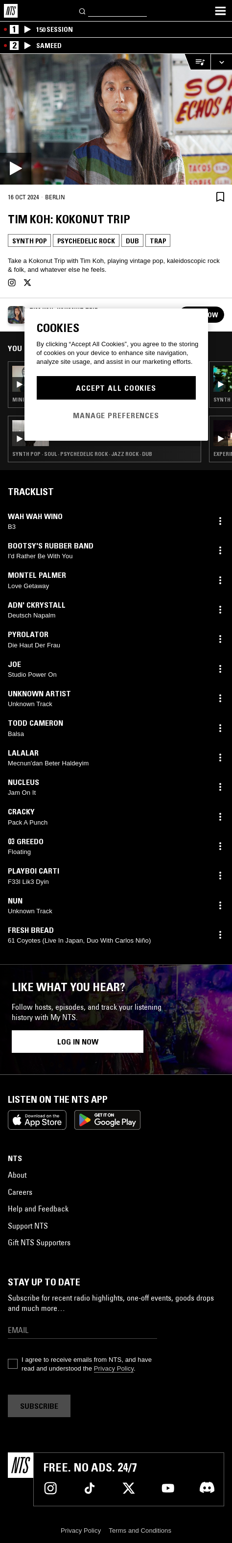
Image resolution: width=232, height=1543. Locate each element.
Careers (20, 1192)
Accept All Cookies (116, 388)
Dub (132, 241)
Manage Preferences (116, 415)
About (17, 1175)
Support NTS (28, 1226)
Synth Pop (29, 241)
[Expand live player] (221, 62)
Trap (158, 241)
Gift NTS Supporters (39, 1242)
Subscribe (39, 1406)
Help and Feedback (38, 1208)
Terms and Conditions (140, 1530)
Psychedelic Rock (86, 241)
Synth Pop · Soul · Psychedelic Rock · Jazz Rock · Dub (82, 454)
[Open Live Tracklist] (197, 62)
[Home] (11, 11)
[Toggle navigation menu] (220, 11)
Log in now (77, 1041)
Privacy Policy (114, 1368)
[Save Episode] (220, 197)
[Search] (82, 10)
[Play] (116, 119)
